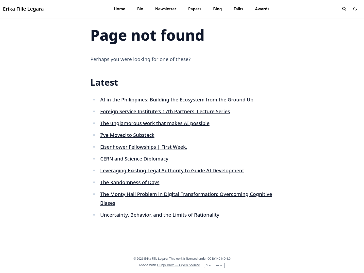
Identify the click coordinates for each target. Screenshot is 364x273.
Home (119, 9)
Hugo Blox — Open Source (178, 265)
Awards (262, 9)
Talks (238, 9)
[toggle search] (344, 9)
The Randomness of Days (129, 182)
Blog (217, 9)
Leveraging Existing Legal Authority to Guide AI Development (172, 170)
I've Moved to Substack (127, 135)
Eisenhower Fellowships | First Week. (143, 147)
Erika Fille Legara (23, 8)
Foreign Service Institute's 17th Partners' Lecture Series (165, 111)
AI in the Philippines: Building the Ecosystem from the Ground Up (177, 99)
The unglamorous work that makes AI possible (154, 123)
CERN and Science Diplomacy (134, 158)
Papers (194, 9)
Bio (140, 9)
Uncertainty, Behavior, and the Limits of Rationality (159, 214)
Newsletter (165, 9)
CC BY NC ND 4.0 (219, 259)
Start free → (214, 265)
